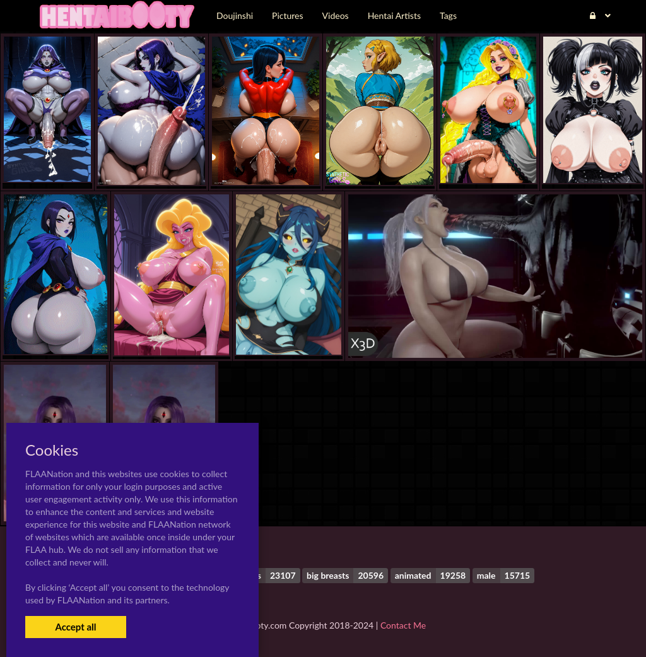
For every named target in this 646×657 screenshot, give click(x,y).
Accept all (75, 626)
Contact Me (403, 625)
